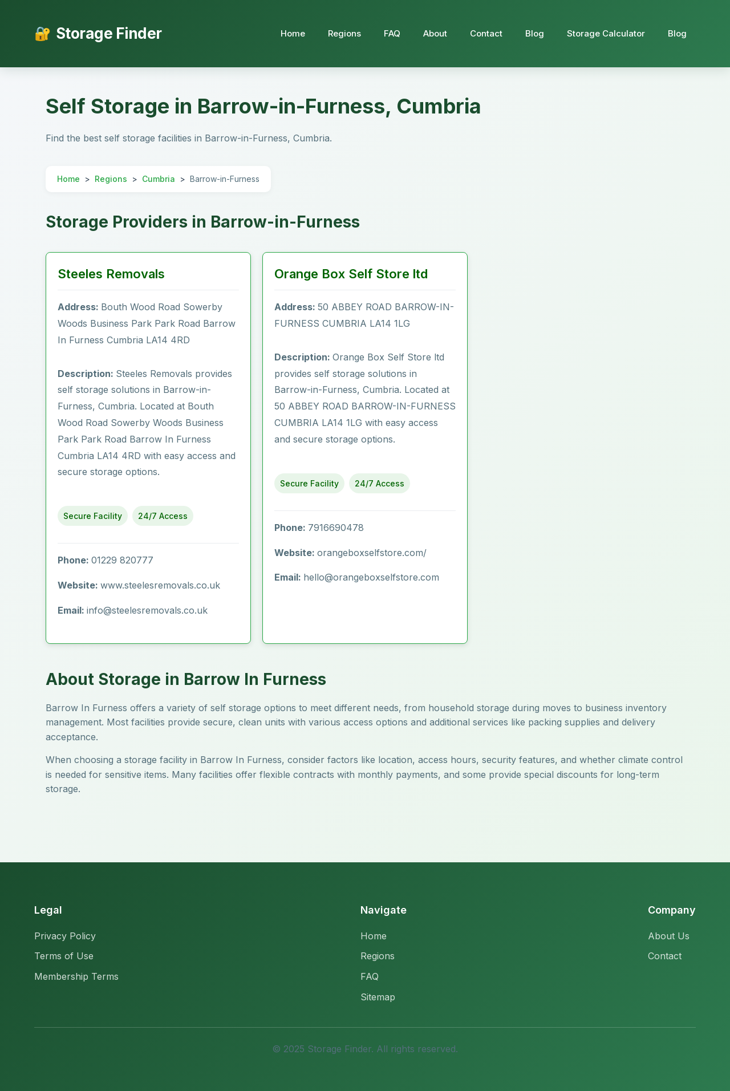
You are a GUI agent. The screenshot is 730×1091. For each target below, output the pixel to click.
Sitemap (377, 997)
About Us (669, 936)
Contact (486, 33)
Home (293, 33)
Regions (344, 33)
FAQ (392, 33)
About (435, 33)
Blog (534, 33)
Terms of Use (64, 956)
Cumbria (158, 179)
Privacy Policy (65, 936)
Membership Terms (76, 976)
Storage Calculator (606, 33)
